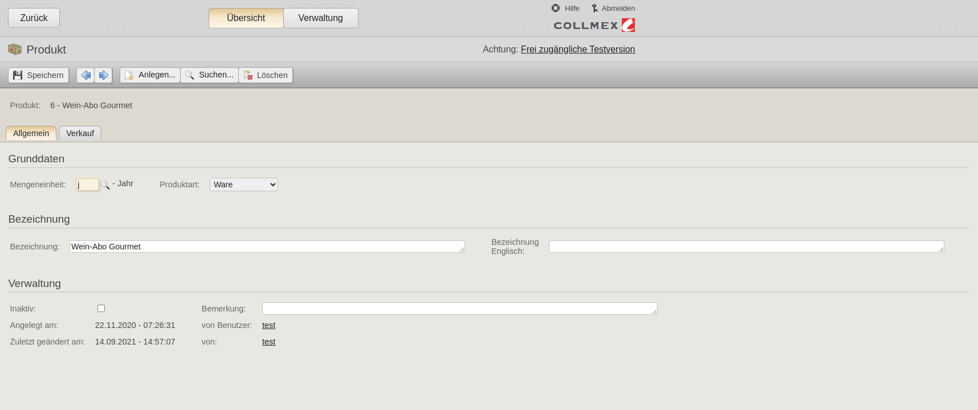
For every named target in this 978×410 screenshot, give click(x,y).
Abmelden (618, 8)
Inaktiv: (23, 308)
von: (209, 341)
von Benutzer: (227, 325)
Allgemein (31, 133)
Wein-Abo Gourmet (267, 246)
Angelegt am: (34, 325)
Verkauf (80, 133)
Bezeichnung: (34, 246)
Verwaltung (320, 18)
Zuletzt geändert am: (47, 341)
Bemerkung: (224, 308)
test (268, 325)
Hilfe (572, 8)
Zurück (33, 18)
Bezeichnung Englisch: (515, 246)
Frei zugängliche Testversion (578, 49)
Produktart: (179, 184)
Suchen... (216, 74)
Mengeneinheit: (38, 184)
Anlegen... (157, 74)
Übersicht (246, 18)
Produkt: (25, 105)
